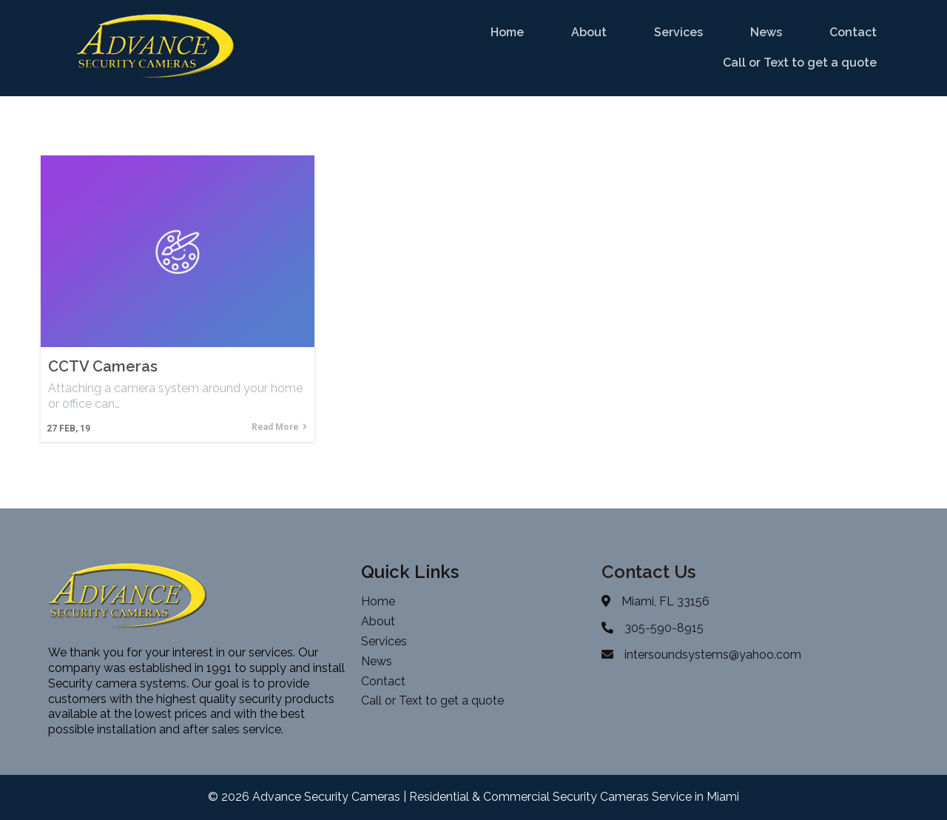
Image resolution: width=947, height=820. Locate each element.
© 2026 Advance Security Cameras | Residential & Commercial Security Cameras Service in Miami (473, 797)
